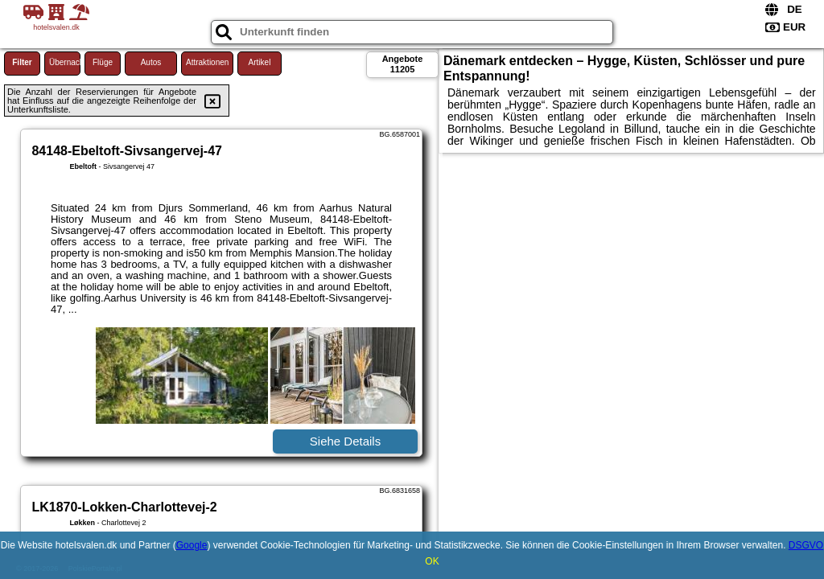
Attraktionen (207, 62)
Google (192, 545)
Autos (151, 62)
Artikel (260, 62)
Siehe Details (345, 441)
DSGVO (806, 545)
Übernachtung (64, 62)
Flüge (103, 62)
